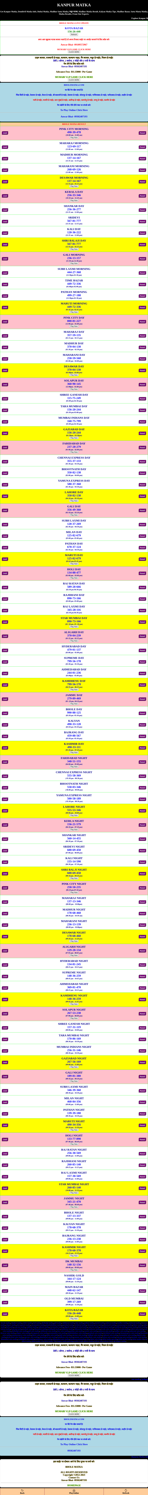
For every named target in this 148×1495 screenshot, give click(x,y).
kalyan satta (98, 1341)
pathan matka (89, 1323)
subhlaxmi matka (68, 1323)
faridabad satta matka (111, 1333)
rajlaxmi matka (43, 1327)
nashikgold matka (54, 1329)
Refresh (74, 34)
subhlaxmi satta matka (48, 1331)
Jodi (5, 133)
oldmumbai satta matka (61, 1339)
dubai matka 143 (37, 1341)
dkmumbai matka (40, 1329)
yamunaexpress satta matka (21, 1335)
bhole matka (142, 1327)
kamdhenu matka (120, 1327)
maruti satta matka (91, 1331)
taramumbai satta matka (57, 1333)
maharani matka (134, 1323)
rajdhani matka (31, 1327)
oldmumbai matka (80, 1329)
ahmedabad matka (106, 1327)
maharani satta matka (137, 1331)
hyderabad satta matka (15, 1337)
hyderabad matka (81, 1327)
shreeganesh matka (23, 1325)
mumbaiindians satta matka (77, 1333)
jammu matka (132, 1327)
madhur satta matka (121, 1331)
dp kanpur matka (120, 1341)
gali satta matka (33, 1331)
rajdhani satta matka (94, 1335)
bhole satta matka (95, 1337)
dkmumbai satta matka (9, 1339)
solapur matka (11, 1325)
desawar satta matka (8, 1333)
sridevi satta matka (137, 1329)
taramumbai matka (38, 1325)
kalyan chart (108, 1341)
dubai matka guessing (110, 1339)
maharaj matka (110, 1323)
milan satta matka (52, 1335)
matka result (78, 1341)
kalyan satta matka (109, 1337)
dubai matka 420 (138, 1339)
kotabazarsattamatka (77, 1339)
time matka (79, 1323)
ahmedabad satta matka (47, 1337)
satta (87, 1339)
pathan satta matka (76, 1331)
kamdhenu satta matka (65, 1337)
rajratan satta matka (79, 1335)
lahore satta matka (38, 1335)
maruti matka (100, 1323)
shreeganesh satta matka (39, 1333)
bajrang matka (16, 1329)
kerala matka (5, 1323)
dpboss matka (89, 1341)
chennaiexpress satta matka (129, 1333)
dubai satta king (96, 1339)
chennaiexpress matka (95, 1325)
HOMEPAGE (74, 1485)
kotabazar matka (94, 1329)
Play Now (73, 137)
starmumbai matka (56, 1327)
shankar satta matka (122, 1329)
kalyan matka (5, 1329)
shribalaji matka (47, 1323)
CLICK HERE (74, 52)
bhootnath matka (110, 1325)
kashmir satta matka (139, 1337)
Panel (142, 133)
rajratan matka (20, 1327)
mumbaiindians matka (54, 1325)
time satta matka (63, 1331)
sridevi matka (27, 1323)
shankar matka (16, 1323)
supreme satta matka (31, 1337)
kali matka (37, 1323)
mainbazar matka (67, 1329)
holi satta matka (65, 1335)
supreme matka (93, 1327)
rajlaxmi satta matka (110, 1335)
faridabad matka (80, 1325)
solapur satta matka (23, 1333)
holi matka (10, 1327)
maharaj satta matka (106, 1331)
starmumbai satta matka (127, 1335)
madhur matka (122, 1323)
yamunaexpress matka (124, 1325)
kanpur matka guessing (65, 1341)
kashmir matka (28, 1329)
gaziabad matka (68, 1325)
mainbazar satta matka (43, 1339)
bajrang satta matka (123, 1337)
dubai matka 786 (50, 1341)
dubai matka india (124, 1339)
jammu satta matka (81, 1337)
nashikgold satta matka (26, 1339)
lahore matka (138, 1325)
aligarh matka (69, 1327)
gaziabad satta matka (95, 1333)
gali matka (58, 1323)
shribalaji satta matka (19, 1331)
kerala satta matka (107, 1329)
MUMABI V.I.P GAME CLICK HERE (74, 50)
